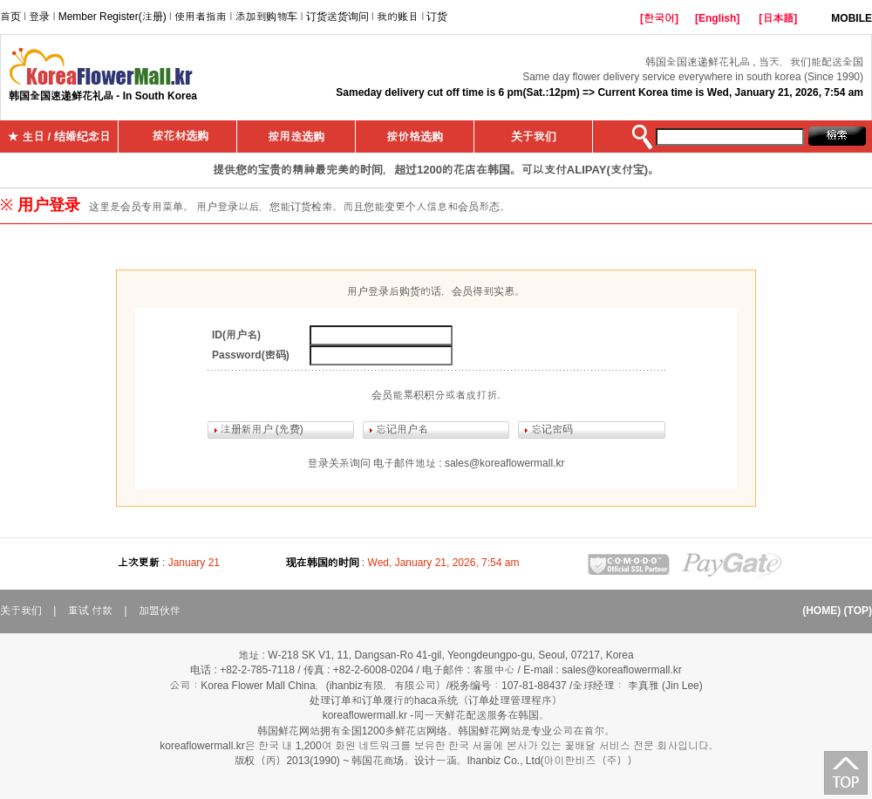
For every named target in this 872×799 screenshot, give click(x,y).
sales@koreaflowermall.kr (505, 463)
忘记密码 (552, 429)
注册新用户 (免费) (262, 429)
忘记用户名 (402, 429)
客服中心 (493, 670)
